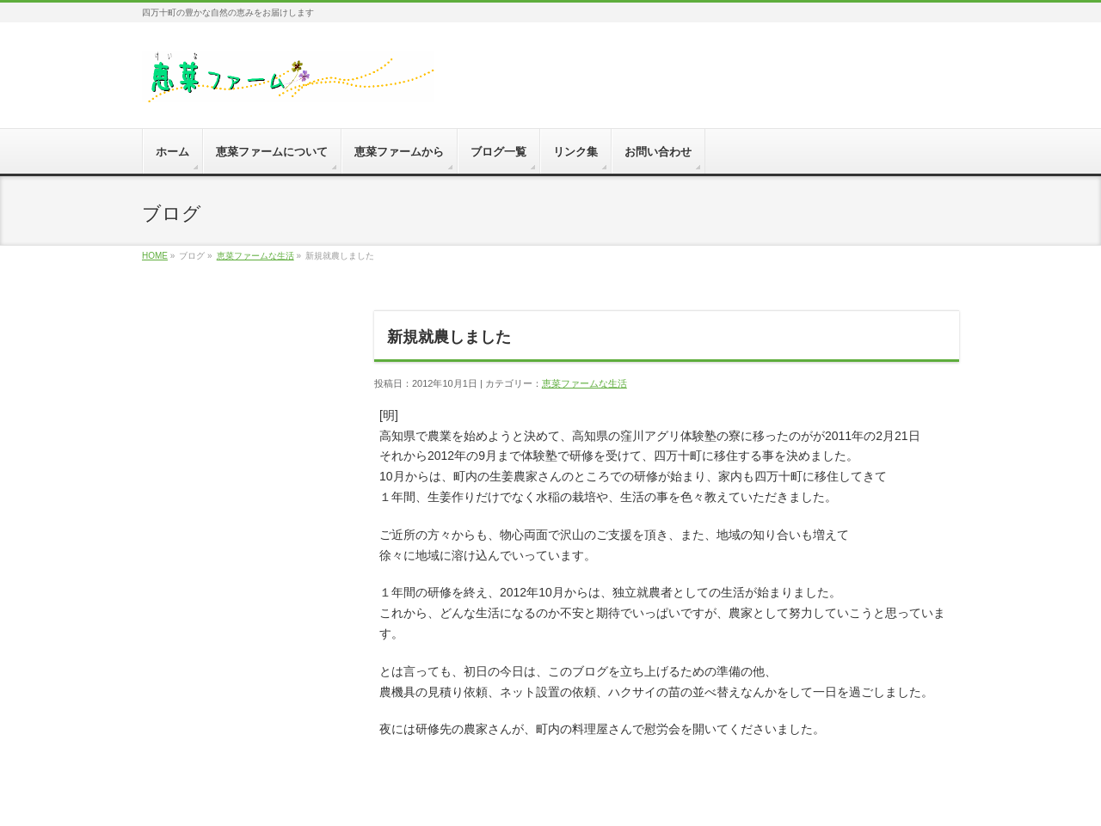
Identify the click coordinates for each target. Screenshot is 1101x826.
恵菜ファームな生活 (255, 255)
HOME (155, 255)
